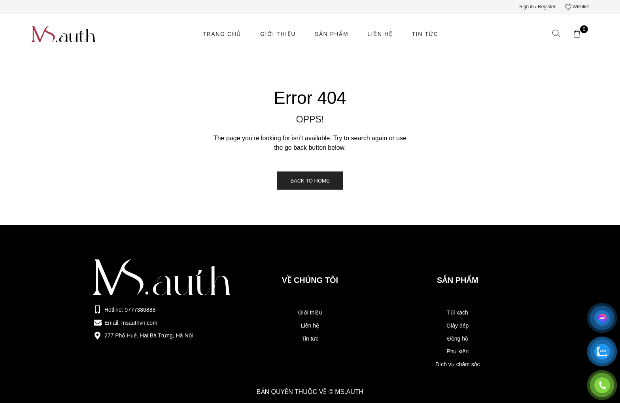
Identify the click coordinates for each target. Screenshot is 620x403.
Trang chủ (221, 34)
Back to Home (309, 181)
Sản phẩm (331, 34)
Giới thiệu (278, 34)
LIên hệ (380, 34)
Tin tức (425, 34)
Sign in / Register (537, 6)
